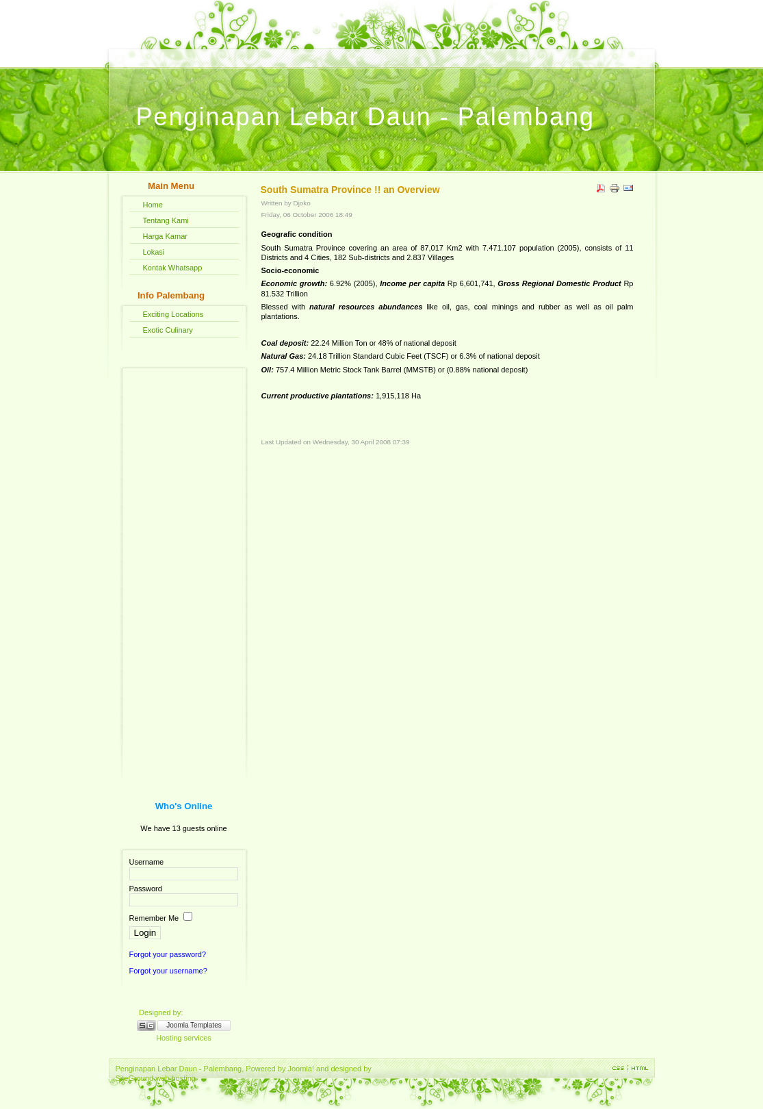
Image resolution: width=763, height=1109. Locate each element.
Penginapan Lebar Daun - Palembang (365, 117)
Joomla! (300, 1069)
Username (146, 862)
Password (145, 888)
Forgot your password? (168, 954)
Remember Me (154, 918)
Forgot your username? (168, 971)
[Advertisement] (184, 566)
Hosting (168, 1038)
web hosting (175, 1078)
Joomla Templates (193, 1025)
